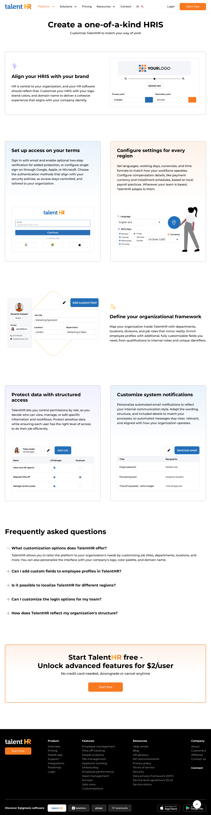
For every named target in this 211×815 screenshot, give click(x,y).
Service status (142, 784)
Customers (198, 750)
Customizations (92, 788)
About (195, 746)
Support (53, 759)
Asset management (95, 776)
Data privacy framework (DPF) (153, 776)
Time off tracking (93, 750)
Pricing (87, 6)
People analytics (93, 754)
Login (171, 6)
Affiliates (197, 754)
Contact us (198, 759)
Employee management (98, 746)
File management (94, 759)
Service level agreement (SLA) (153, 780)
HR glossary (141, 754)
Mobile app (55, 754)
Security (138, 771)
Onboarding (90, 767)
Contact (126, 6)
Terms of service (143, 767)
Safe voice (89, 784)
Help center (141, 746)
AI (140, 6)
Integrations (56, 763)
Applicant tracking (94, 763)
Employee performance (98, 771)
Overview (54, 746)
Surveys (87, 780)
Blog (136, 750)
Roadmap (54, 767)
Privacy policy (142, 763)
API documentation (146, 759)
